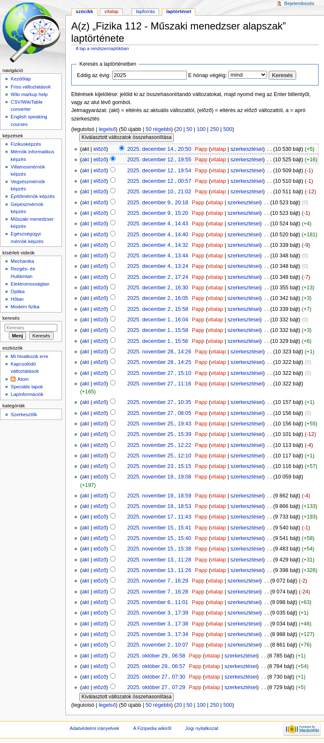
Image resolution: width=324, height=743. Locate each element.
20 (179, 129)
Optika (17, 291)
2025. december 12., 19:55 (159, 160)
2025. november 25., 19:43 (159, 424)
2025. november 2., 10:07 (158, 645)
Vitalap (112, 11)
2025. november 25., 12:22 (159, 445)
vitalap (218, 149)
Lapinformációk (27, 394)
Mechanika (22, 261)
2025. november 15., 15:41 (159, 528)
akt (85, 160)
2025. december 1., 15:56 (158, 341)
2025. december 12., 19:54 (159, 171)
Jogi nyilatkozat (201, 728)
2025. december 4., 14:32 (158, 245)
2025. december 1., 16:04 (158, 320)
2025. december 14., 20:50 (159, 149)
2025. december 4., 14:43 (158, 224)
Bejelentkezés (299, 3)
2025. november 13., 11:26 (159, 570)
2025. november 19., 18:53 (159, 506)
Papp (201, 149)
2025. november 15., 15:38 (159, 549)
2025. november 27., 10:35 (159, 402)
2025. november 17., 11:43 (159, 517)
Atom (23, 379)
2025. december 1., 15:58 (158, 330)
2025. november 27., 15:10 (159, 373)
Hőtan (17, 299)
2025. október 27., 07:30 (156, 677)
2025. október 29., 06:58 (156, 656)
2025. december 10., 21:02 (159, 192)
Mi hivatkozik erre (29, 356)
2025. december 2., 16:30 (158, 288)
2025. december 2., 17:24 (158, 277)
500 (227, 129)
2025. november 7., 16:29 (158, 581)
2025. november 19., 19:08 (159, 477)
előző (99, 149)
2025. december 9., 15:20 (158, 213)
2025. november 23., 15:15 (159, 466)
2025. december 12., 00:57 (159, 181)
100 (201, 129)
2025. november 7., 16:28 (158, 592)
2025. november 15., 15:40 (159, 538)
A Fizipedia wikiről (152, 728)
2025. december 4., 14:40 (158, 235)
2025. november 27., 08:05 (159, 413)
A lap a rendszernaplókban (102, 48)
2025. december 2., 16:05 (158, 298)
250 (214, 129)
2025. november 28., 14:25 (159, 362)
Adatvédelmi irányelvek (94, 728)
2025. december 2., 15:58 (158, 309)
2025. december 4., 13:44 (158, 256)
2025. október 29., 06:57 (156, 666)
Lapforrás (145, 11)
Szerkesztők (24, 414)
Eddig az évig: (94, 75)
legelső (107, 129)
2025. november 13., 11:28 (159, 560)
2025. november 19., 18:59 (159, 496)
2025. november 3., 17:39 (158, 613)
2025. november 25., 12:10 (159, 456)
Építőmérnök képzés (32, 196)
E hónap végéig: (207, 75)
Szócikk (84, 11)
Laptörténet (178, 11)
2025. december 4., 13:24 (158, 266)
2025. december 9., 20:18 (158, 203)
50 (189, 129)
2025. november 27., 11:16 (159, 384)
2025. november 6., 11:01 (158, 602)
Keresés (11, 318)
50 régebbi (158, 129)
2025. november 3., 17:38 (158, 624)
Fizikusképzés (26, 144)
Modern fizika (25, 306)
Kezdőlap (21, 78)
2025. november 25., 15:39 (159, 434)
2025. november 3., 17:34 (158, 634)
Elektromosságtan (30, 283)
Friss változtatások (31, 86)
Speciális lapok (27, 386)
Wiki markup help (29, 94)
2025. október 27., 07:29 (156, 687)
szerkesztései (246, 149)
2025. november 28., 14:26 (159, 352)
